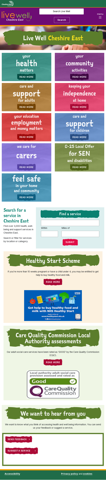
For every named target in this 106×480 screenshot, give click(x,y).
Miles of (65, 228)
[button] (26, 67)
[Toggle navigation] (100, 16)
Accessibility (12, 474)
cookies (87, 474)
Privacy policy (69, 474)
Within (44, 228)
